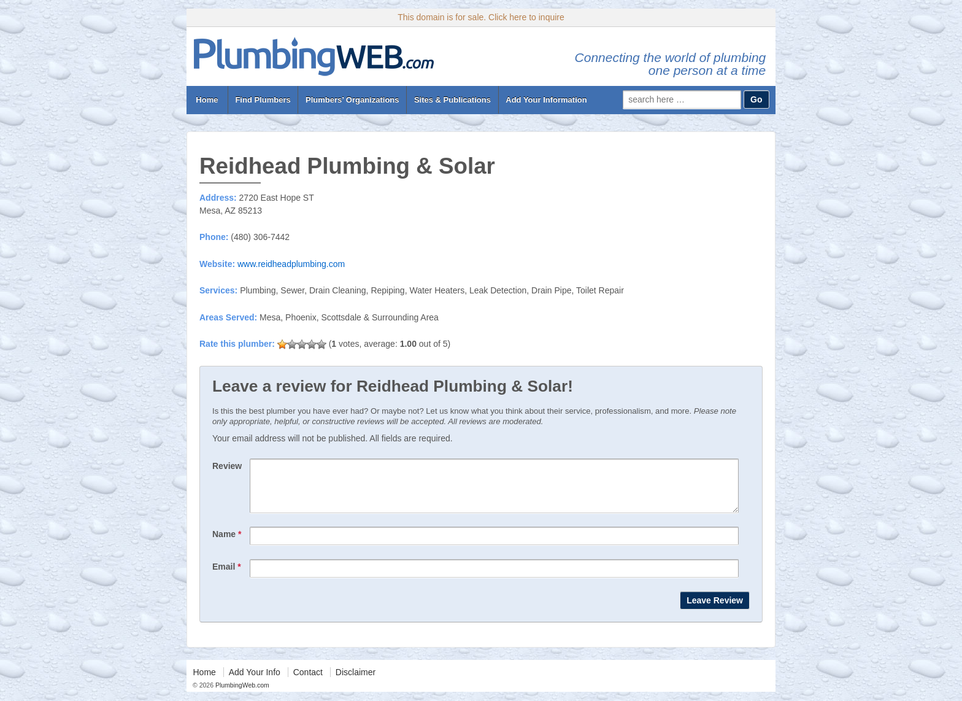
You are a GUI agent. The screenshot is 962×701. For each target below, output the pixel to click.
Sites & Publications (452, 99)
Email (226, 576)
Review (227, 466)
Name (226, 543)
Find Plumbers (262, 99)
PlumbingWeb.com (241, 694)
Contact (308, 681)
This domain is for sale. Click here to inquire (481, 17)
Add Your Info (254, 681)
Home (207, 99)
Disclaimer (355, 681)
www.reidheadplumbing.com (291, 264)
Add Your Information (546, 99)
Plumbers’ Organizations (352, 99)
